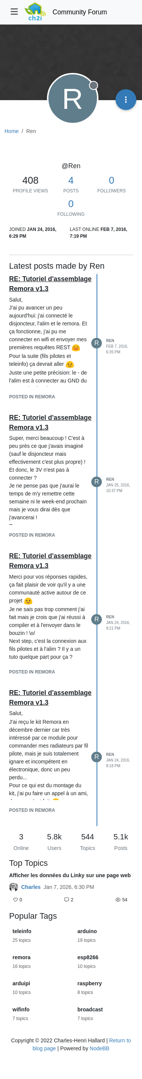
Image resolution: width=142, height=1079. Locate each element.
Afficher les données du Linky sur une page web (70, 875)
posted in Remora (32, 396)
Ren (110, 341)
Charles (31, 887)
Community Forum (80, 12)
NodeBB (99, 1048)
